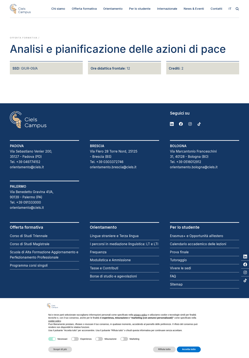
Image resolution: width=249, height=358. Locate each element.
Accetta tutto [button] (189, 349)
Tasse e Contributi (104, 268)
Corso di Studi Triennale (28, 236)
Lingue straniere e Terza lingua (114, 236)
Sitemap (176, 284)
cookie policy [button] (54, 321)
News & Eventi (194, 8)
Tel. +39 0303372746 (106, 162)
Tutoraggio (178, 260)
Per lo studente (140, 8)
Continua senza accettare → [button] (185, 305)
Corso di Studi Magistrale (29, 244)
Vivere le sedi (180, 268)
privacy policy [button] (140, 315)
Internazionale (167, 8)
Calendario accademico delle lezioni (198, 244)
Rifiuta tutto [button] (164, 349)
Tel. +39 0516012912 (185, 162)
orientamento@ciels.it (27, 167)
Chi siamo (58, 8)
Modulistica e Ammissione (110, 260)
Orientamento (113, 8)
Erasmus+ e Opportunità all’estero (196, 236)
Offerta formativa (84, 8)
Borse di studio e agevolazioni (113, 276)
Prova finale (179, 252)
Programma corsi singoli (29, 265)
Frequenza (98, 252)
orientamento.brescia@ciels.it (113, 167)
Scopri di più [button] (60, 349)
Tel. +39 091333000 (25, 202)
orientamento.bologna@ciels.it (194, 167)
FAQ (173, 276)
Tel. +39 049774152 (25, 162)
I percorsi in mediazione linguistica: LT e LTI (124, 244)
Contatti (216, 8)
